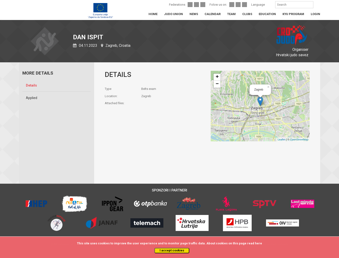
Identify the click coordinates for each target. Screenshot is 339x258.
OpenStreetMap (299, 139)
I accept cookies (172, 250)
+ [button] (217, 77)
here (258, 243)
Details (31, 85)
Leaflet (281, 139)
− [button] (217, 84)
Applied (31, 98)
